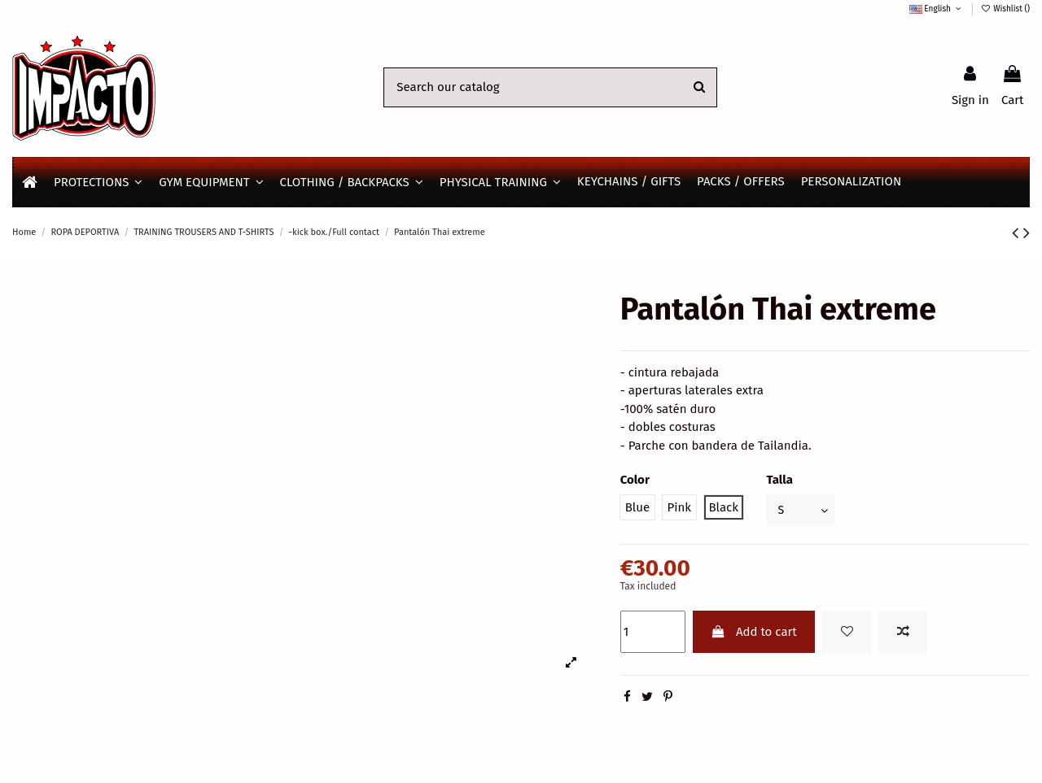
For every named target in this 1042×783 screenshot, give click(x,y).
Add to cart (754, 633)
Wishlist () (1005, 9)
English (936, 9)
